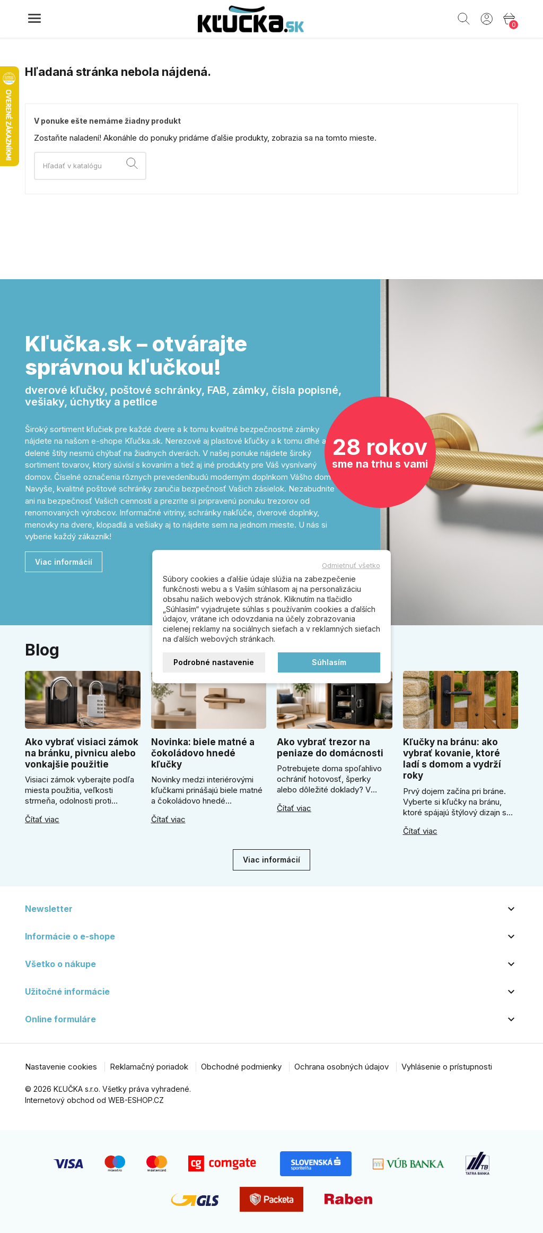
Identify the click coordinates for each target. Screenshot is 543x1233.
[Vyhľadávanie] (90, 166)
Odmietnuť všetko (351, 565)
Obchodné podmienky (241, 1067)
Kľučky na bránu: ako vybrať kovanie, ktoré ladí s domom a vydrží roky (452, 759)
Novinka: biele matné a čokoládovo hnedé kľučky (203, 753)
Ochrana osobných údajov (341, 1067)
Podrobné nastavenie (213, 662)
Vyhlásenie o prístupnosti (446, 1067)
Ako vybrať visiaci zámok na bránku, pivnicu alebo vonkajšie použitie (81, 753)
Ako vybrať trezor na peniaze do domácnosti (330, 747)
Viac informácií (63, 561)
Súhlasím (329, 662)
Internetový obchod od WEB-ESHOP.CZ (94, 1100)
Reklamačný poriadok (149, 1067)
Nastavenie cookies (61, 1067)
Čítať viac (42, 819)
